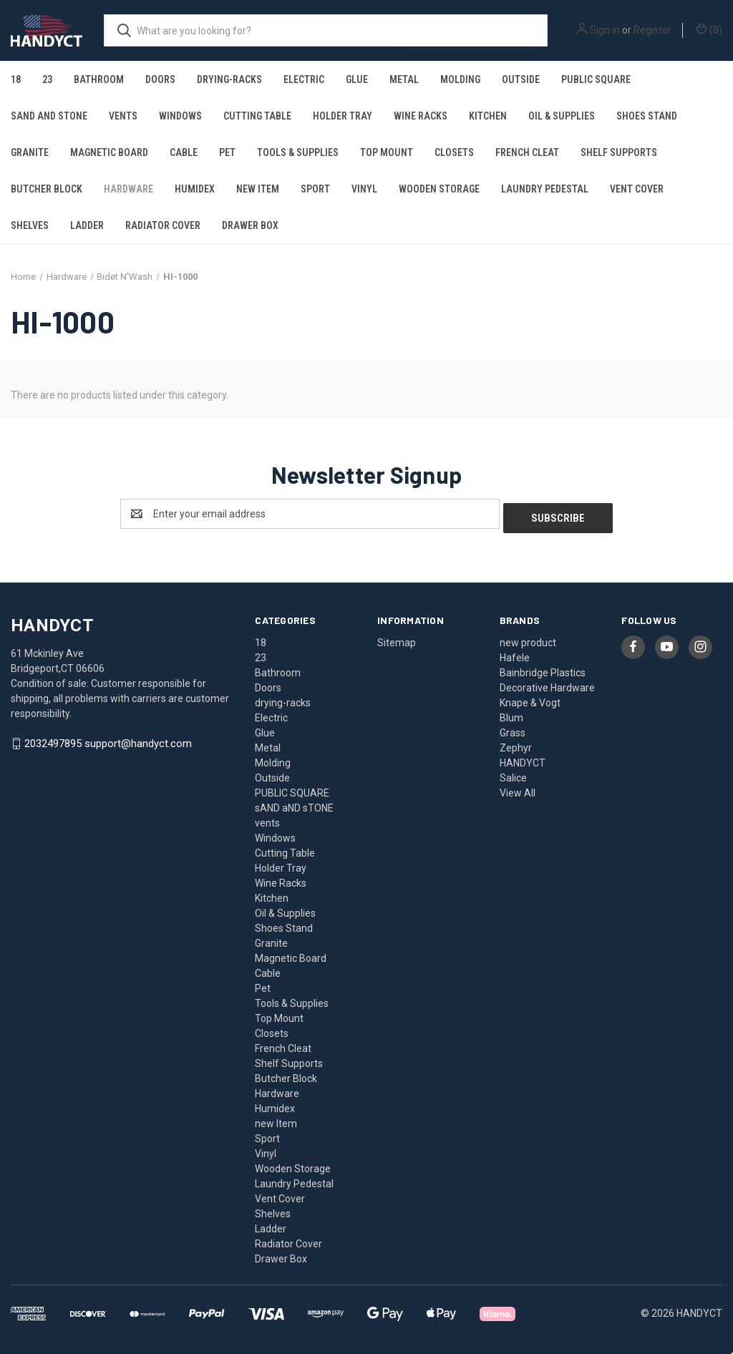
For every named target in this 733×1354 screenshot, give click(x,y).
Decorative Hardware (547, 683)
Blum (511, 713)
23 (47, 79)
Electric (303, 79)
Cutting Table (257, 116)
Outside (521, 79)
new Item (257, 189)
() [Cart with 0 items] (709, 29)
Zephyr (516, 743)
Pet (227, 152)
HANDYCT (522, 758)
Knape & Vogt (530, 698)
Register (652, 30)
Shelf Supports (619, 152)
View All (517, 788)
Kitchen (488, 116)
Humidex (195, 189)
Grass (512, 728)
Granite (30, 152)
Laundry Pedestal (544, 189)
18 (16, 79)
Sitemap (396, 638)
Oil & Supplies (561, 116)
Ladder (87, 225)
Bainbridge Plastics (543, 668)
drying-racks (229, 79)
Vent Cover (637, 189)
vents (123, 116)
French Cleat (527, 152)
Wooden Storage (439, 189)
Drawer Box (250, 225)
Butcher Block (46, 189)
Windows (180, 116)
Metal (404, 79)
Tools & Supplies (298, 152)
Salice (513, 773)
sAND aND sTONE (49, 116)
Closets (454, 152)
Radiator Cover (162, 225)
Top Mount (386, 152)
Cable (184, 152)
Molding (460, 79)
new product (528, 638)
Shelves (30, 225)
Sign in (605, 30)
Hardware (128, 189)
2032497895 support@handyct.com (108, 740)
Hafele (515, 653)
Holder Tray (342, 116)
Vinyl (364, 189)
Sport (315, 189)
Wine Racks (420, 116)
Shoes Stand (646, 116)
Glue (357, 79)
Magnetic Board (109, 152)
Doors (160, 79)
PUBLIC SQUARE (596, 79)
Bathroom (99, 79)
